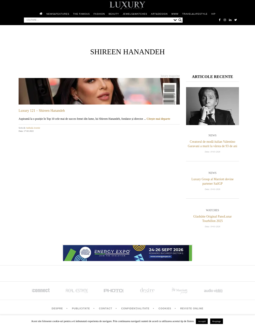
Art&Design (159, 14)
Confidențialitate (135, 308)
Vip (213, 14)
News (212, 135)
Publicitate (81, 308)
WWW (174, 14)
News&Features (57, 14)
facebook (219, 19)
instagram (225, 19)
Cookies (164, 308)
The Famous (81, 14)
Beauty (114, 14)
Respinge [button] (216, 321)
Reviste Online (191, 308)
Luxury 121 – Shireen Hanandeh (42, 110)
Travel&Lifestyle (195, 14)
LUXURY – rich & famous (127, 5)
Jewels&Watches (135, 14)
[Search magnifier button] (180, 20)
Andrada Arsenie (33, 128)
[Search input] (99, 20)
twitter (235, 19)
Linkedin (230, 19)
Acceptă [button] (202, 321)
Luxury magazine (170, 75)
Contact (105, 308)
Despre (57, 308)
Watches (212, 210)
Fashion (99, 14)
